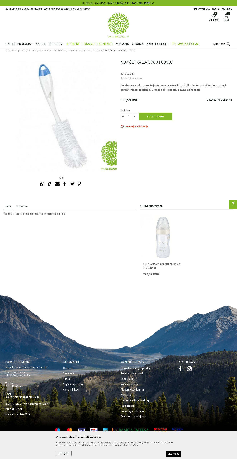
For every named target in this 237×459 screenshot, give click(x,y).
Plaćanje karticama (132, 389)
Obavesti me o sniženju (219, 99)
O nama (68, 368)
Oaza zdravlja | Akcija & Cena (20, 50)
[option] (118, 3)
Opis (8, 206)
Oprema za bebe (77, 50)
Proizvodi (44, 50)
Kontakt (67, 378)
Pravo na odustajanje (133, 416)
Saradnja (68, 373)
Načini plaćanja (130, 384)
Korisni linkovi (71, 389)
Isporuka (126, 395)
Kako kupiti (127, 378)
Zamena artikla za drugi (135, 400)
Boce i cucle (95, 50)
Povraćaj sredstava (132, 411)
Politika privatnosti (132, 373)
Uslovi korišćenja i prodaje (136, 368)
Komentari (22, 206)
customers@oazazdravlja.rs (22, 396)
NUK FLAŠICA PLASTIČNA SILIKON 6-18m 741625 (162, 266)
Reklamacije (128, 405)
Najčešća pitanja (73, 384)
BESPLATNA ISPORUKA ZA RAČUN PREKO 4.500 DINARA (118, 3)
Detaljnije (64, 453)
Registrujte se (222, 8)
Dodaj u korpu (155, 116)
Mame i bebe (58, 50)
